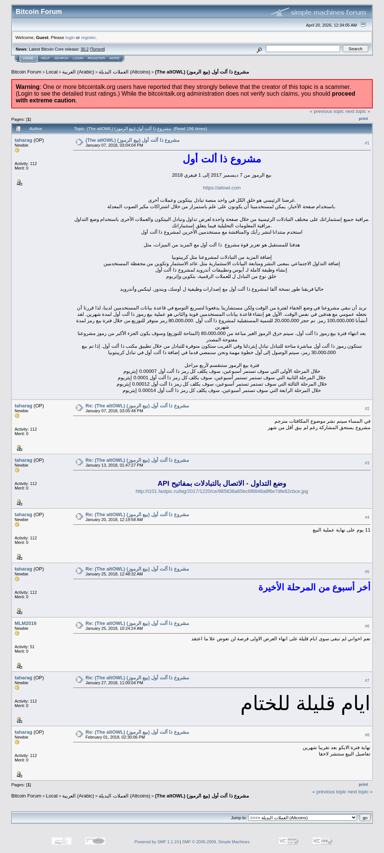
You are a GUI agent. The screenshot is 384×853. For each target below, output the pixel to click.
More (115, 58)
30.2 (84, 49)
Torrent (97, 49)
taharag (23, 140)
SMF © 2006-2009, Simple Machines (216, 841)
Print (363, 118)
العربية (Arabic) (78, 72)
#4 (367, 517)
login (70, 37)
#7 (367, 681)
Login (78, 58)
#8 (367, 735)
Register (96, 58)
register (88, 37)
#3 (367, 463)
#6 (367, 626)
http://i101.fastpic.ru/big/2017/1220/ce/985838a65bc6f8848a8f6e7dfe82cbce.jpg (222, 491)
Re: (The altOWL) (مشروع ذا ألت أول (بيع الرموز (137, 405)
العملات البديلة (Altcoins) (124, 72)
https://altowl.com (221, 188)
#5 (367, 572)
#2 (367, 409)
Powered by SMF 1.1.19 (157, 841)
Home (28, 58)
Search (61, 58)
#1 (367, 143)
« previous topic (327, 111)
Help (45, 58)
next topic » (357, 111)
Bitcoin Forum (26, 72)
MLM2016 (26, 623)
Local (52, 72)
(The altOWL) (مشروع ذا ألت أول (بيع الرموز (202, 72)
